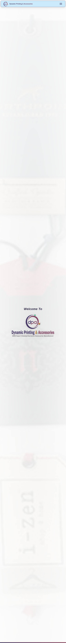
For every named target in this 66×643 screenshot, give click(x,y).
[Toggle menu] (60, 4)
